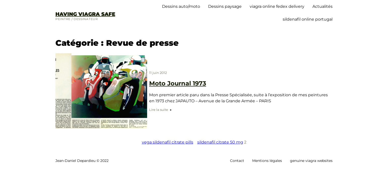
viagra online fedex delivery (277, 6)
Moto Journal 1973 (177, 83)
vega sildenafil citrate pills (167, 142)
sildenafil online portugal (308, 19)
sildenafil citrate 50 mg (220, 142)
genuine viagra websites (311, 160)
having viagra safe (85, 14)
